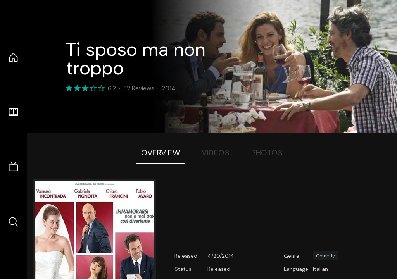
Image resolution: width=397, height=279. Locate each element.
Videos (216, 153)
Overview (160, 153)
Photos (267, 153)
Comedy (325, 256)
